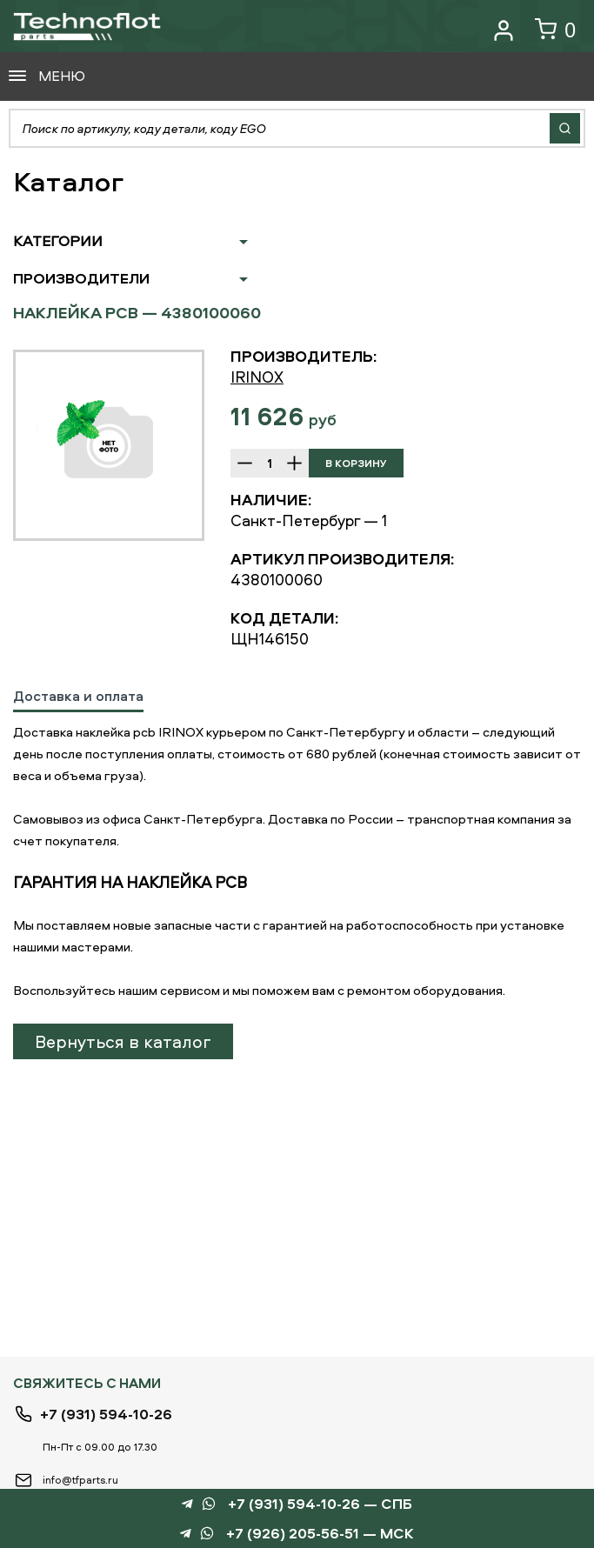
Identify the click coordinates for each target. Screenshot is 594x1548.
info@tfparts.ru (80, 1479)
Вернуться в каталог (123, 1041)
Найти (564, 128)
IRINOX (257, 377)
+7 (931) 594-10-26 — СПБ (320, 1504)
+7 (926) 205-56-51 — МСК (320, 1534)
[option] (109, 445)
